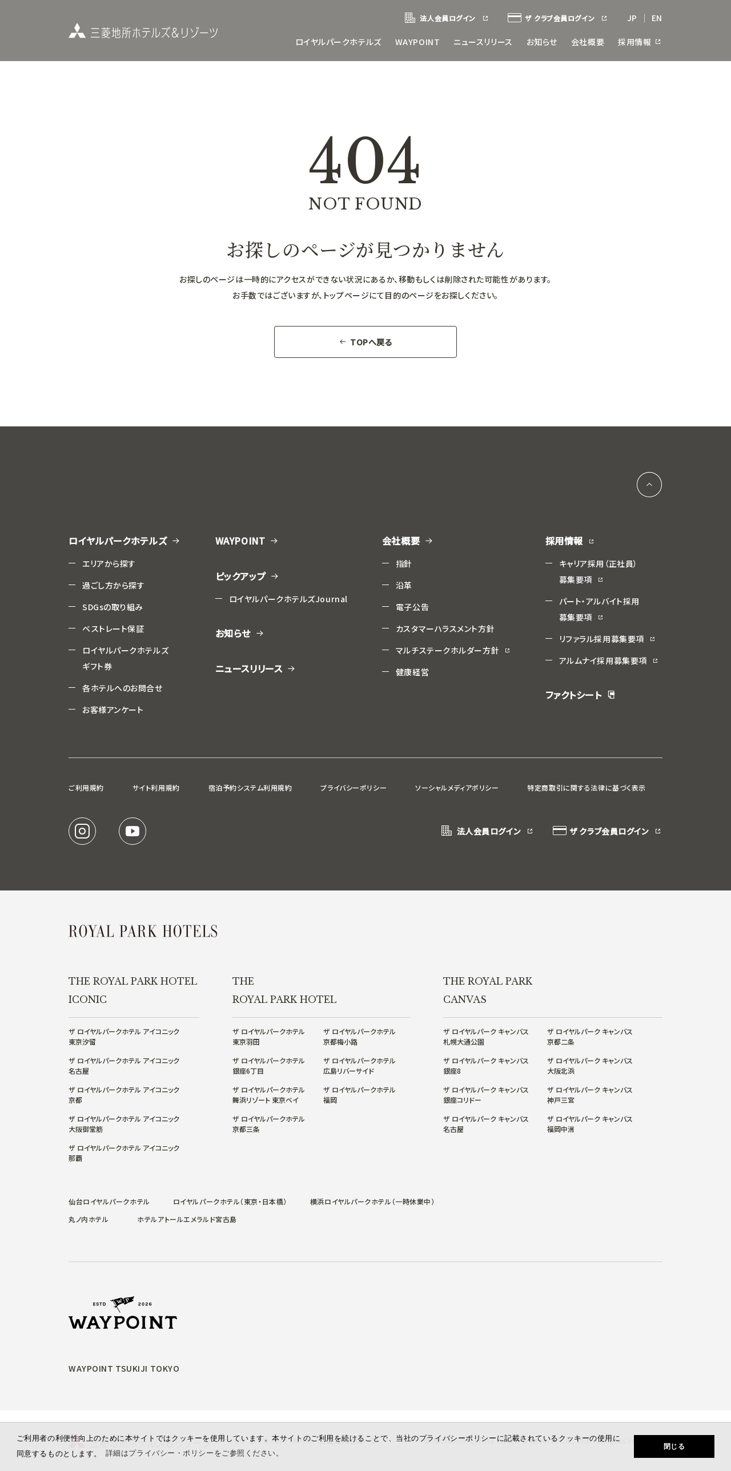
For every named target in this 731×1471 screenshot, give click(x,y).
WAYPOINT (417, 41)
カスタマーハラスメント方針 (445, 628)
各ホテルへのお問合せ (122, 688)
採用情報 (640, 41)
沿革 (404, 585)
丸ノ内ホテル (89, 1219)
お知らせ (542, 41)
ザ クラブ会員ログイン (558, 18)
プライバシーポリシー (353, 787)
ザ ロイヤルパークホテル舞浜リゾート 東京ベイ (268, 1095)
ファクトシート (580, 695)
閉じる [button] (674, 1446)
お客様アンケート (112, 709)
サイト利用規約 (156, 787)
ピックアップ (247, 576)
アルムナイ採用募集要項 (609, 660)
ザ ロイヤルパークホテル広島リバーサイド (359, 1065)
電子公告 (412, 606)
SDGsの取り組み (112, 606)
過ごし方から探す (113, 585)
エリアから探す (109, 563)
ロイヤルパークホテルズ (338, 41)
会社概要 (587, 41)
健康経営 (412, 672)
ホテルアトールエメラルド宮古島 (186, 1219)
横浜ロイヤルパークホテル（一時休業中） (372, 1201)
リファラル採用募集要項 (607, 638)
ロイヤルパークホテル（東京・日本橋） (230, 1201)
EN (657, 17)
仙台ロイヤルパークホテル (109, 1201)
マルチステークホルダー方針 (453, 650)
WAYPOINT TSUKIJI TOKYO (124, 1368)
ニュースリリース (482, 41)
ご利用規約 (86, 787)
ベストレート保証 (113, 628)
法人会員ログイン (446, 18)
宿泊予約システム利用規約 (250, 787)
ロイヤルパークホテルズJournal (288, 598)
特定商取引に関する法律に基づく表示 (586, 787)
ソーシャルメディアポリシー (457, 787)
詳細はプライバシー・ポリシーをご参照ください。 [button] (195, 1453)
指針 (404, 563)
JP (632, 17)
